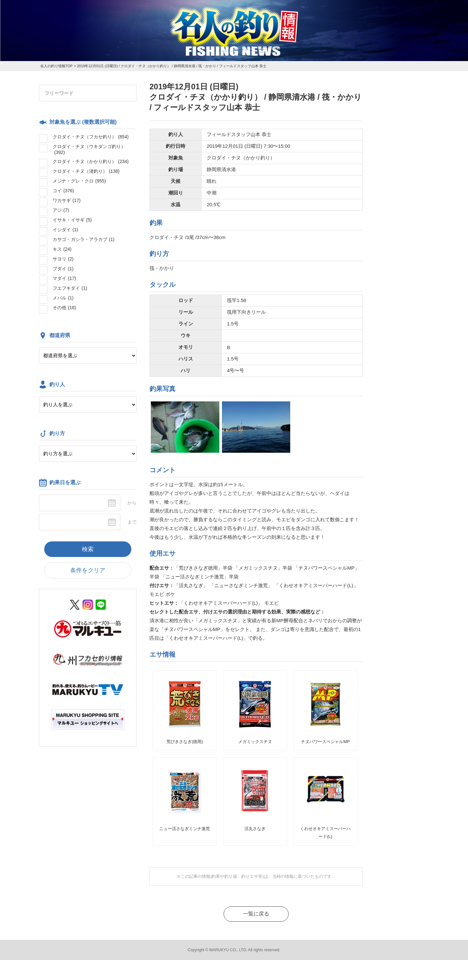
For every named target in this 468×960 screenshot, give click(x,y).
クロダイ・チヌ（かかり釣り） (91, 161)
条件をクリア (87, 570)
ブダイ (63, 268)
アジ (61, 210)
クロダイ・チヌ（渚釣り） (86, 171)
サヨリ (63, 258)
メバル (63, 297)
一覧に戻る (256, 913)
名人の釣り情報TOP (56, 66)
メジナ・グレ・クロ (79, 180)
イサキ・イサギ (72, 219)
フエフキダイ (70, 288)
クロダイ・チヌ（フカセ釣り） (91, 136)
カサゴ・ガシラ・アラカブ (83, 239)
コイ (63, 190)
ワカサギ (67, 200)
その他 (64, 307)
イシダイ (65, 229)
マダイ (64, 278)
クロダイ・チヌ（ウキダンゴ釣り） (89, 149)
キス (62, 249)
